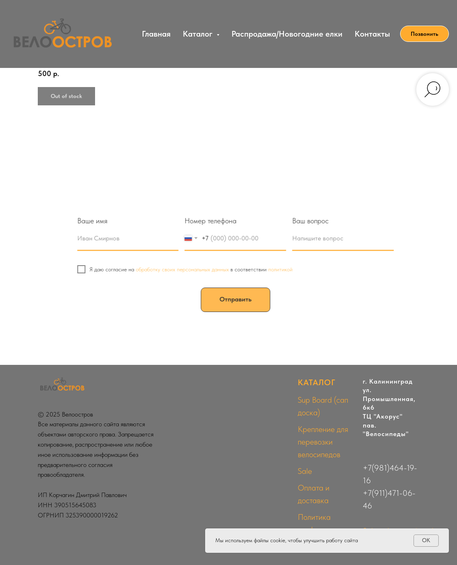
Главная (156, 34)
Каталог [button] (198, 34)
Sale (305, 471)
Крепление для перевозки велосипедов (323, 441)
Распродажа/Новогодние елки (287, 34)
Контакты (372, 34)
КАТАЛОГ (317, 382)
